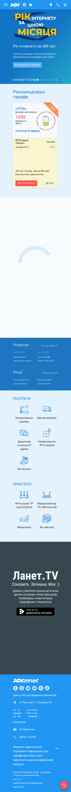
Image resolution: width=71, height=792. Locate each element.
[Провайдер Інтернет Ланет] (29, 680)
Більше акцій (50, 373)
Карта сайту (18, 787)
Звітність (17, 779)
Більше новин (49, 345)
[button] (35, 756)
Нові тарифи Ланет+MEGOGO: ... (47, 359)
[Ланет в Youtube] (34, 688)
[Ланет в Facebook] (15, 688)
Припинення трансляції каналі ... (23, 359)
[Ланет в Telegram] (28, 688)
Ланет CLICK (37, 783)
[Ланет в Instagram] (21, 688)
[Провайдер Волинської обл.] (15, 5)
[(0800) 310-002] (64, 785)
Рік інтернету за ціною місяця (21, 382)
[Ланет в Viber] (40, 688)
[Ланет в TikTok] (47, 688)
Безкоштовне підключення (44, 382)
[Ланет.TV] (31, 5)
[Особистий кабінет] (24, 5)
